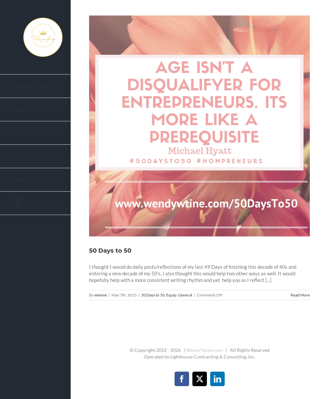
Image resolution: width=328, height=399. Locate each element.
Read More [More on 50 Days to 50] (300, 294)
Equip (171, 294)
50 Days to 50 (110, 250)
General (185, 294)
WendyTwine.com (204, 350)
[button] (35, 203)
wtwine (100, 294)
